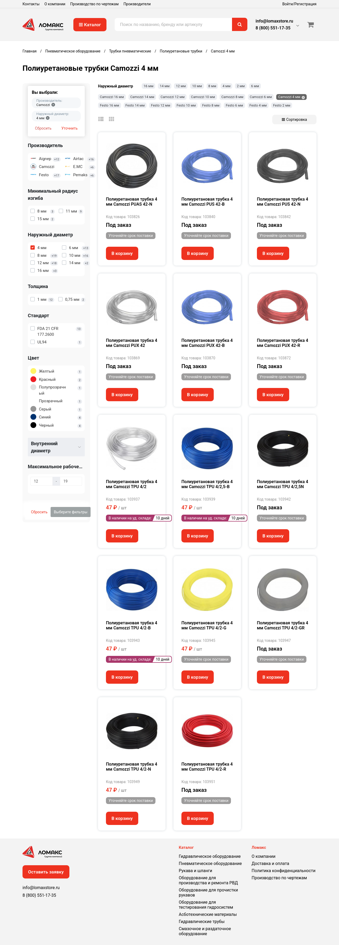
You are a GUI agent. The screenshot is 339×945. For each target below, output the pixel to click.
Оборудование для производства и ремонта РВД (208, 880)
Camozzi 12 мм (172, 97)
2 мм (241, 86)
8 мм (212, 86)
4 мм (226, 86)
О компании (54, 4)
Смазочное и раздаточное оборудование (205, 931)
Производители (137, 4)
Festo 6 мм (234, 105)
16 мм (148, 86)
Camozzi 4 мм (289, 97)
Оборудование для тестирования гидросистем (206, 905)
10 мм (197, 86)
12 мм (181, 86)
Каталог (90, 24)
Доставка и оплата (270, 863)
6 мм (255, 86)
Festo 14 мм (135, 105)
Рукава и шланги (195, 870)
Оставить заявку (46, 872)
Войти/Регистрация (299, 4)
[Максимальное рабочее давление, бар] (41, 481)
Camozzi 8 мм (232, 97)
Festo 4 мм (258, 105)
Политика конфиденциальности (283, 870)
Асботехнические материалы (208, 914)
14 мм (165, 86)
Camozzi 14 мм (142, 97)
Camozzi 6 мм (261, 97)
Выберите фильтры (70, 512)
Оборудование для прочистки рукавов (208, 892)
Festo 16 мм (109, 105)
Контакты (31, 4)
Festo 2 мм (281, 105)
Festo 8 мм (210, 105)
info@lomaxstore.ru (274, 21)
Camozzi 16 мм (112, 97)
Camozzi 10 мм (203, 97)
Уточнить (69, 128)
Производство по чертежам (94, 4)
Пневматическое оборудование (210, 863)
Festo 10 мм (186, 105)
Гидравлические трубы (202, 921)
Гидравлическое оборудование (210, 856)
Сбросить (43, 128)
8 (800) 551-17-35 (273, 27)
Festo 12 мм (160, 105)
